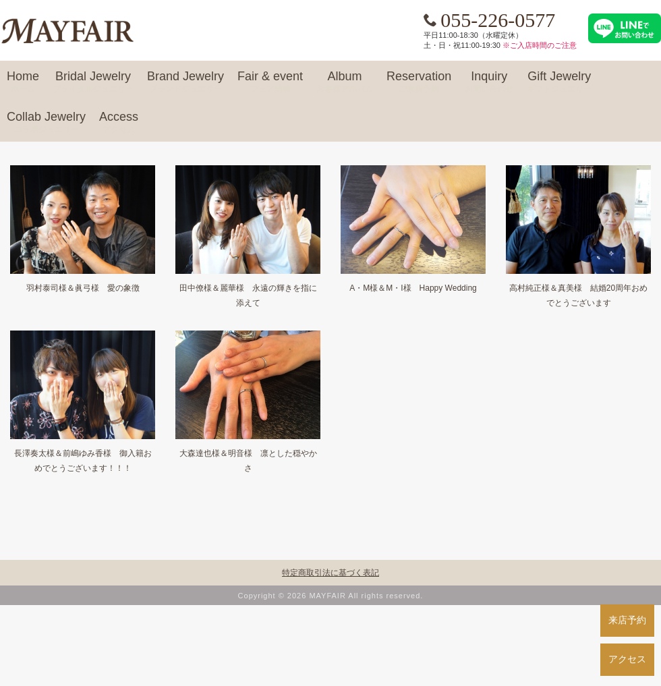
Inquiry (489, 82)
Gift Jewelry (559, 82)
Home (23, 82)
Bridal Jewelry (93, 82)
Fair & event (270, 82)
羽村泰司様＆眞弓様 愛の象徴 (83, 288)
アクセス (627, 659)
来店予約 (627, 619)
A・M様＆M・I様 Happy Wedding (413, 288)
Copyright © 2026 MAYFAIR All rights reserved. (331, 596)
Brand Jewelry (185, 82)
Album (344, 82)
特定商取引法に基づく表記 (330, 572)
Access (118, 123)
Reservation (418, 82)
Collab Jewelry (46, 123)
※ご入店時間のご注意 (539, 45)
